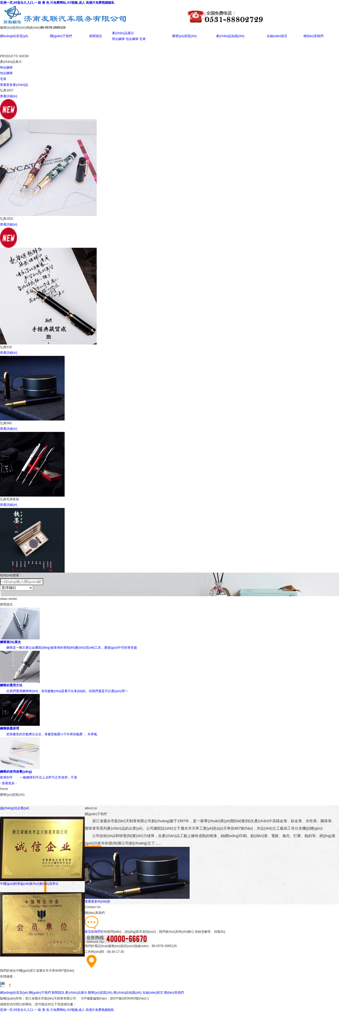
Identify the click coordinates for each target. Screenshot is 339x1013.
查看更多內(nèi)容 (97, 901)
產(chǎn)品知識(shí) (230, 36)
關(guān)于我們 (61, 36)
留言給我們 (93, 932)
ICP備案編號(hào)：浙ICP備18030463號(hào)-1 (115, 998)
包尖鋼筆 (132, 39)
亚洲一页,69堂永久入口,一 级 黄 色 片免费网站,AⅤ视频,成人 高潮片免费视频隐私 (57, 3)
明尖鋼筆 (118, 39)
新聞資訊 (95, 36)
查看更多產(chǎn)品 (14, 85)
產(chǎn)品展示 (123, 33)
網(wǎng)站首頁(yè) (14, 36)
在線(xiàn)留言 (277, 36)
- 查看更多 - (8, 783)
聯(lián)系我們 (313, 36)
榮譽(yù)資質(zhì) (184, 36)
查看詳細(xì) (8, 96)
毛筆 (142, 39)
